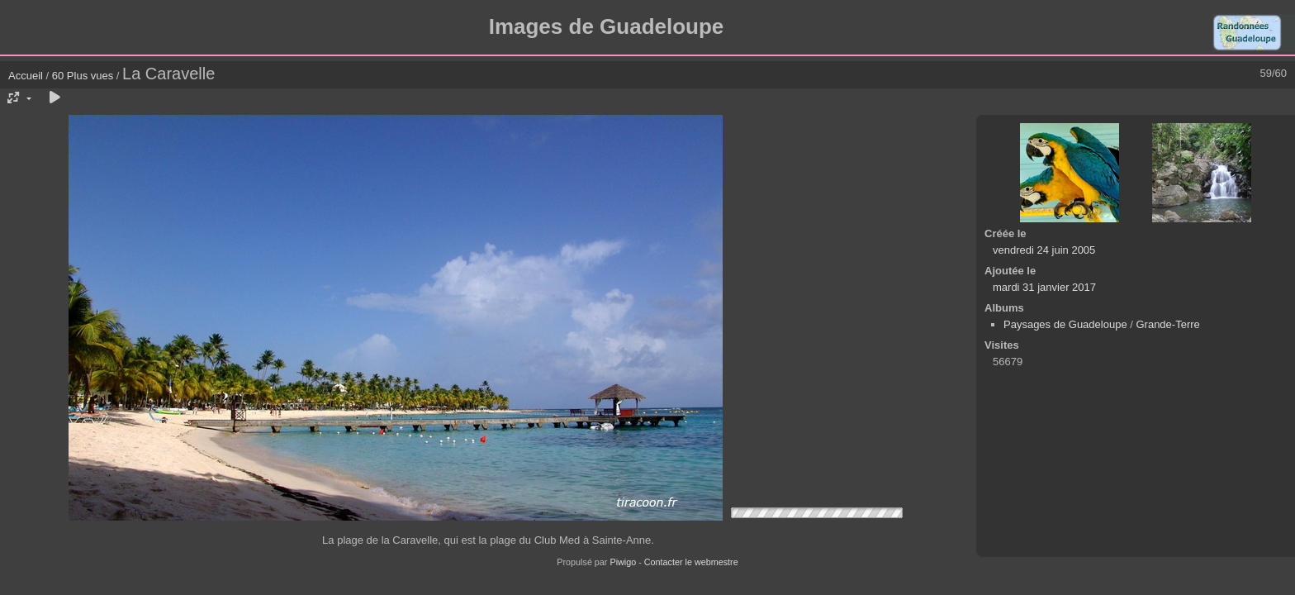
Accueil (25, 75)
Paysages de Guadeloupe (1065, 324)
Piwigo (623, 562)
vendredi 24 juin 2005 (1044, 250)
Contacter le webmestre (691, 562)
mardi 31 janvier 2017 (1044, 287)
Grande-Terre (1167, 324)
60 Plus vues (82, 75)
